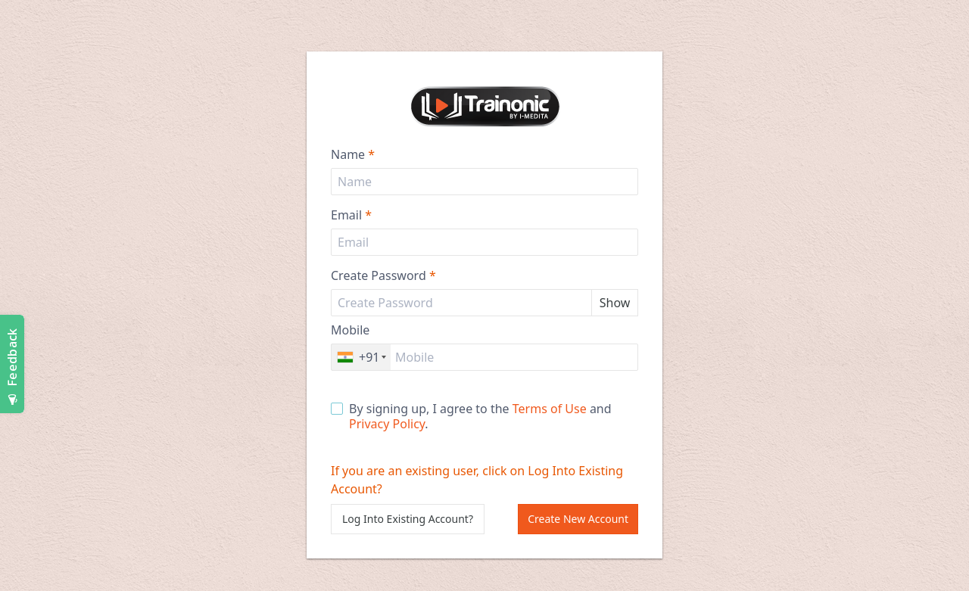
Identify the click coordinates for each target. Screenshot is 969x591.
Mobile (350, 330)
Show (615, 302)
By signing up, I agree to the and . (471, 416)
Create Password (383, 275)
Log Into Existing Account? (407, 519)
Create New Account (578, 519)
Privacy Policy (387, 423)
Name (353, 154)
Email (351, 215)
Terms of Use (549, 408)
